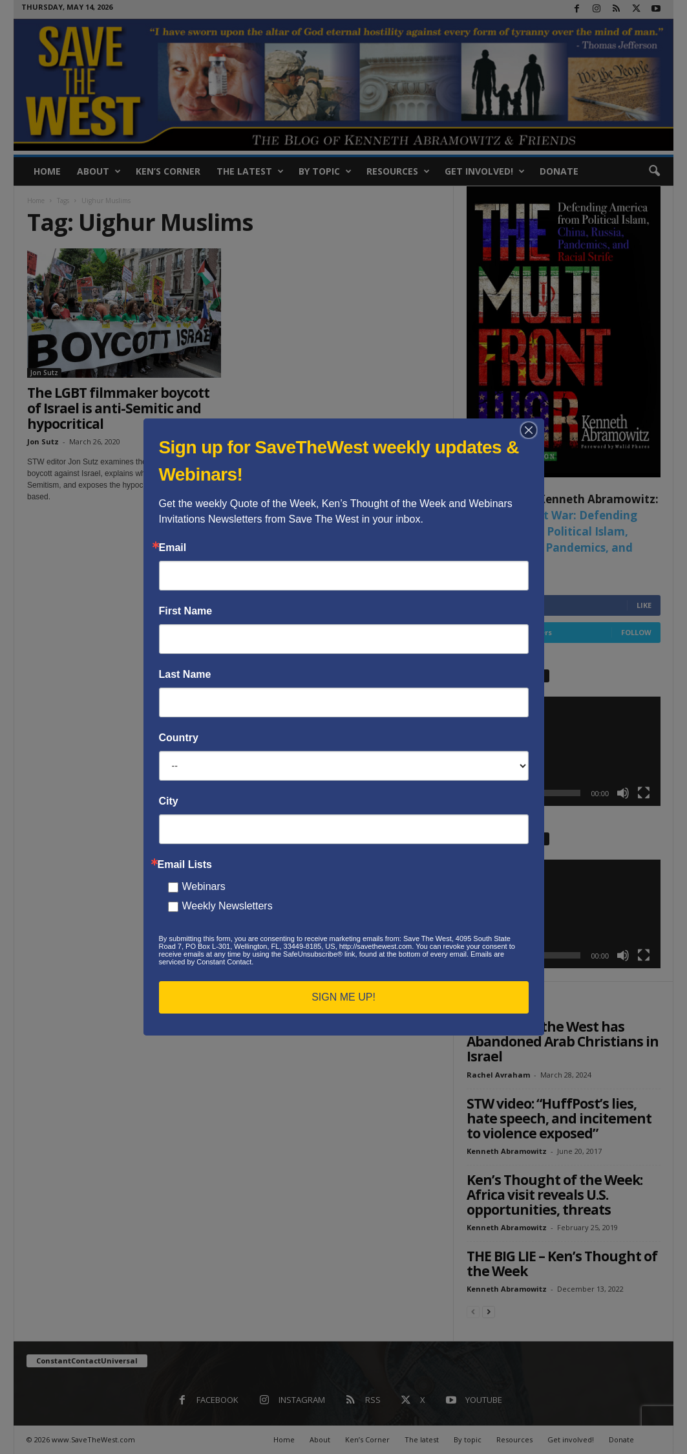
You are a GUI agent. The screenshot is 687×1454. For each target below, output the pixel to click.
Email (173, 548)
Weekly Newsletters (227, 905)
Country (178, 738)
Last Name (185, 674)
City (168, 801)
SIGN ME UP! (343, 997)
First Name (186, 611)
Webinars (204, 886)
